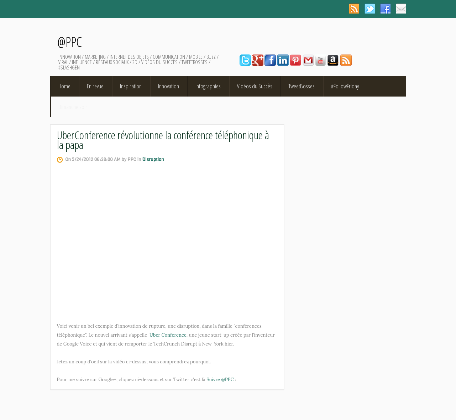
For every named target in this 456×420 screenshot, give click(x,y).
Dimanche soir (72, 107)
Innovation (168, 86)
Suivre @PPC (220, 380)
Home (64, 86)
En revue (95, 86)
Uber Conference (168, 335)
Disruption (153, 159)
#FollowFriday (345, 86)
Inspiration (131, 86)
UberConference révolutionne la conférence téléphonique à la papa (163, 139)
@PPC (69, 41)
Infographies (208, 86)
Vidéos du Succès (254, 86)
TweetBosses (302, 86)
